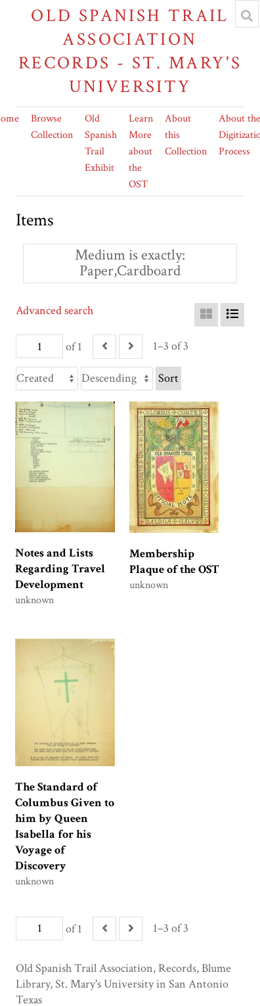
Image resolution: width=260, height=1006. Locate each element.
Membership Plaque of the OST (174, 561)
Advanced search (54, 310)
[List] (232, 315)
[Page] (39, 346)
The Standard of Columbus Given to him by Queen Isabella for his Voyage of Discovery (64, 826)
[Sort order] (117, 378)
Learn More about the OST (141, 151)
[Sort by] (47, 378)
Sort (168, 378)
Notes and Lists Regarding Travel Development (60, 568)
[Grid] (206, 315)
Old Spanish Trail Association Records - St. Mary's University (130, 51)
